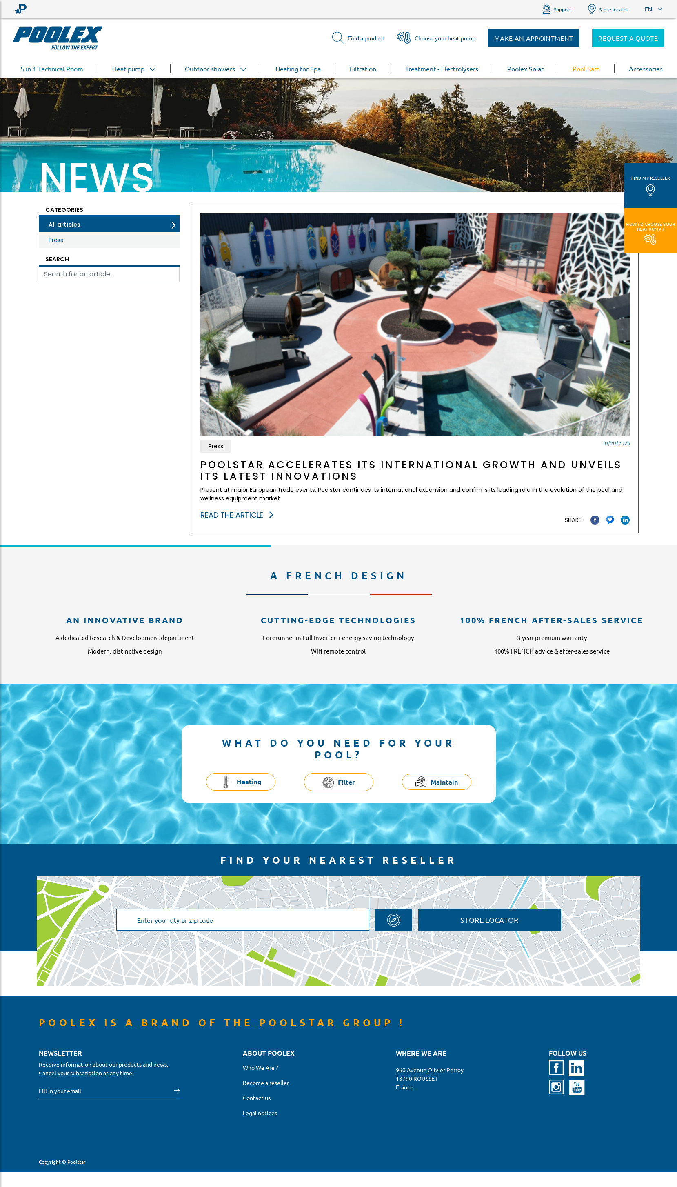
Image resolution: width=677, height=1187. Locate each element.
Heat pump (134, 68)
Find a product (358, 38)
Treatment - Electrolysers (441, 68)
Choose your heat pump (436, 38)
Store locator (608, 9)
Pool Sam (586, 68)
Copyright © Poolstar (62, 1161)
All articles (64, 224)
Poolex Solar (525, 68)
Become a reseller (266, 1082)
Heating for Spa (298, 68)
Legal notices (260, 1112)
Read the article (236, 515)
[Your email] (106, 1091)
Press (56, 240)
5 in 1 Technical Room (51, 68)
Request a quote (628, 38)
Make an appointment (533, 38)
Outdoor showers (215, 68)
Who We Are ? (260, 1067)
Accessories (646, 68)
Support (557, 9)
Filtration (363, 68)
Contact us (257, 1097)
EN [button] (648, 9)
